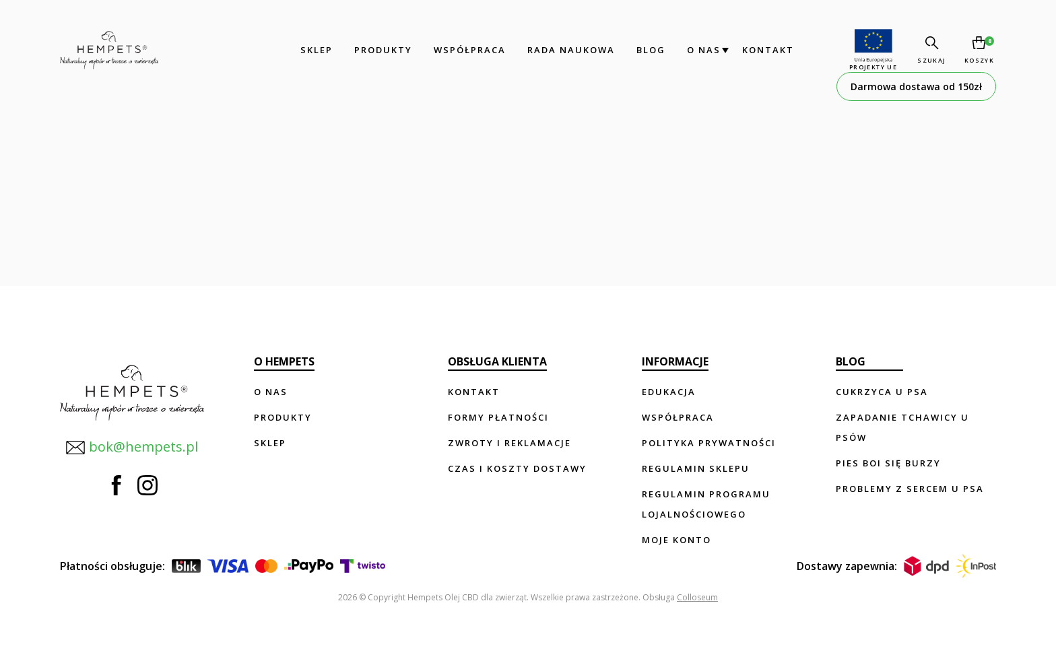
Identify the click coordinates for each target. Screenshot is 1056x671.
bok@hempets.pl (130, 442)
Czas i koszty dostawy (517, 468)
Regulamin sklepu (696, 468)
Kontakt (765, 50)
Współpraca (466, 50)
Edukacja (669, 392)
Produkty (380, 50)
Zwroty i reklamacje (509, 443)
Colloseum (697, 597)
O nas (700, 50)
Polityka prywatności (709, 443)
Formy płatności (498, 417)
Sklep (313, 50)
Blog (647, 50)
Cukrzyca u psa (882, 392)
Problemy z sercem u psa (910, 489)
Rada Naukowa (568, 50)
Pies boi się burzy (888, 463)
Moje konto (676, 540)
